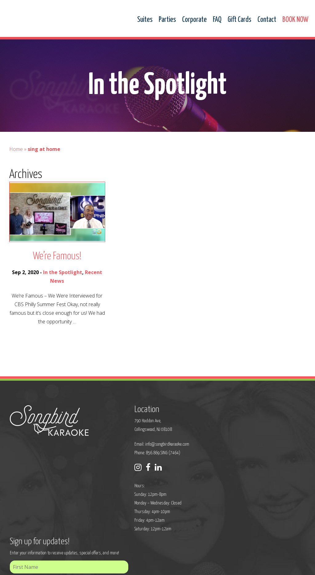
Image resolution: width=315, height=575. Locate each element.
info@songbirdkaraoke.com (142, 443)
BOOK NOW (295, 19)
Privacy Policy (101, 566)
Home (16, 149)
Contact (266, 19)
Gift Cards (239, 19)
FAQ (217, 19)
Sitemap (124, 566)
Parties (167, 19)
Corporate (194, 19)
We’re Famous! (57, 256)
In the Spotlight (62, 272)
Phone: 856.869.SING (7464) (132, 452)
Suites (145, 19)
